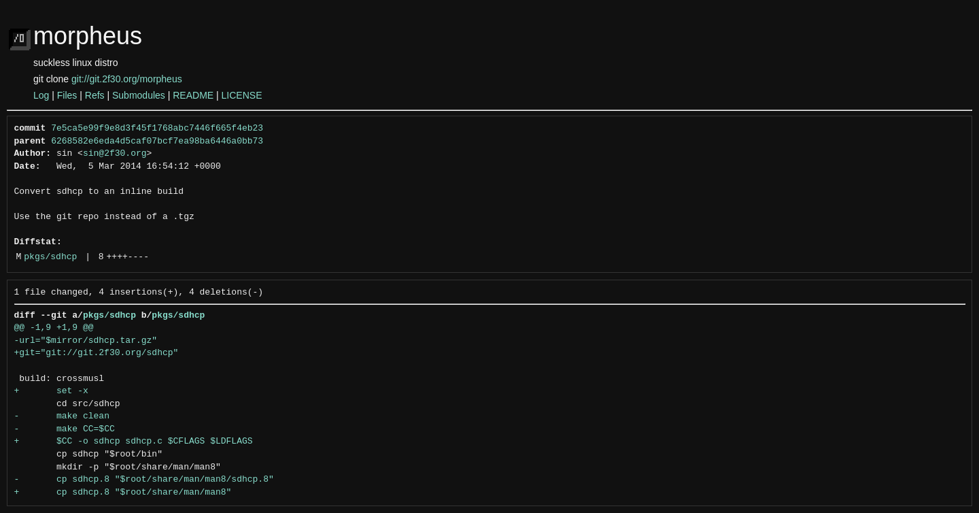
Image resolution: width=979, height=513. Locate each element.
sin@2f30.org (115, 154)
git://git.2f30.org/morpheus (126, 78)
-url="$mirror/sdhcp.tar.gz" (86, 341)
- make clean (61, 416)
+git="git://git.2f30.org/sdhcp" (96, 353)
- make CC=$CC (64, 429)
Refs (95, 95)
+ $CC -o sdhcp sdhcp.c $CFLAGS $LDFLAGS (133, 441)
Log (41, 95)
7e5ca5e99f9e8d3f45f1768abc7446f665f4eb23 (157, 128)
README (193, 95)
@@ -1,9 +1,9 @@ (54, 328)
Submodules (138, 95)
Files (67, 95)
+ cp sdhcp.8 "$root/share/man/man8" (123, 492)
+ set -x (51, 391)
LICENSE (242, 95)
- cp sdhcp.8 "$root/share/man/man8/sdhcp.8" (144, 480)
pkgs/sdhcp (50, 257)
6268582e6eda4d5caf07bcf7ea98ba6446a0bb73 (157, 141)
